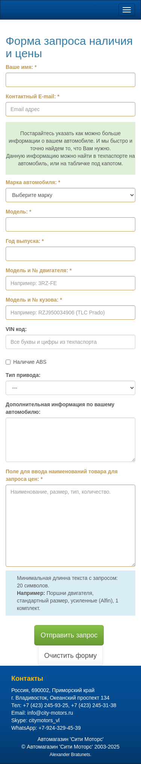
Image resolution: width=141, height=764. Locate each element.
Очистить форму (70, 655)
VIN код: (16, 329)
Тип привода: (23, 375)
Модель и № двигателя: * (39, 270)
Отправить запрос (69, 635)
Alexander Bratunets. (70, 754)
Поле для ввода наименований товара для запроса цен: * (62, 475)
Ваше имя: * (21, 67)
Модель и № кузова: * (34, 300)
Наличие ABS (26, 362)
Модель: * (18, 212)
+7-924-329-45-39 (59, 728)
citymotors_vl (44, 720)
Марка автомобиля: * (33, 182)
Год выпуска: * (25, 241)
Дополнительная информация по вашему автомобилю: (60, 408)
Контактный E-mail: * (32, 96)
